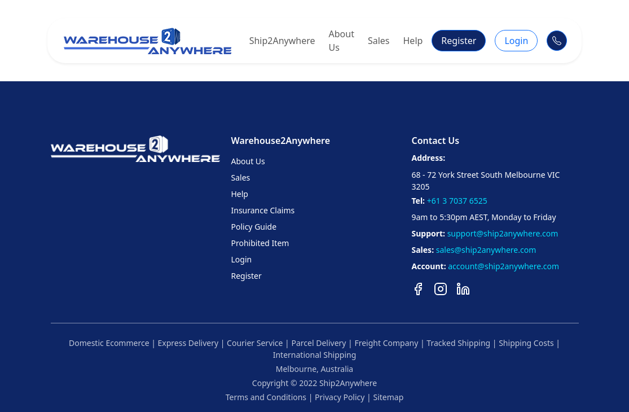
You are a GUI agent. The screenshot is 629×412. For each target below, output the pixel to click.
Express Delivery (187, 343)
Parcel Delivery (317, 343)
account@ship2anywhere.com (503, 266)
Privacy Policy (339, 397)
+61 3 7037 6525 (457, 200)
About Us (341, 41)
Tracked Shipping (457, 343)
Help (413, 40)
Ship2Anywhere (282, 40)
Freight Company (386, 343)
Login (516, 40)
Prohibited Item (260, 243)
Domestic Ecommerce (109, 343)
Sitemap (388, 397)
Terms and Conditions (266, 397)
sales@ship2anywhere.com (486, 249)
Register (458, 40)
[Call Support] (557, 40)
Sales (379, 40)
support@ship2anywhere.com (502, 233)
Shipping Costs (525, 343)
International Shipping (315, 354)
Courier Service (254, 343)
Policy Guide (253, 226)
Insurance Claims (262, 210)
